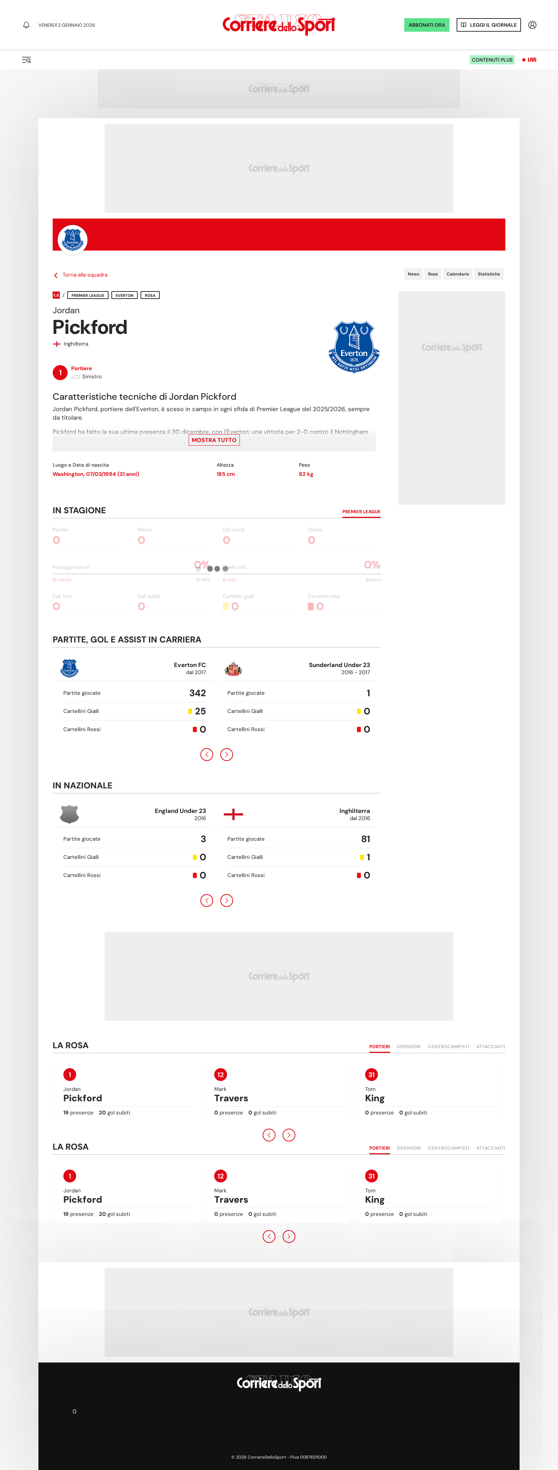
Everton (124, 295)
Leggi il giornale (493, 24)
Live (532, 60)
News (413, 274)
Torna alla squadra (80, 275)
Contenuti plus (492, 59)
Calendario (458, 274)
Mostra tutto (214, 440)
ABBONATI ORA (427, 24)
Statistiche (489, 274)
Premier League (88, 295)
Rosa (433, 274)
